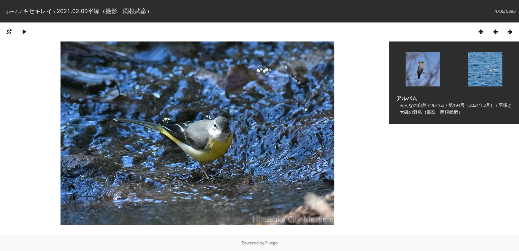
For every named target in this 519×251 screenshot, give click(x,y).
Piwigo (271, 243)
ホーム (12, 11)
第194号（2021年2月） (471, 105)
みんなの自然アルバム (422, 105)
